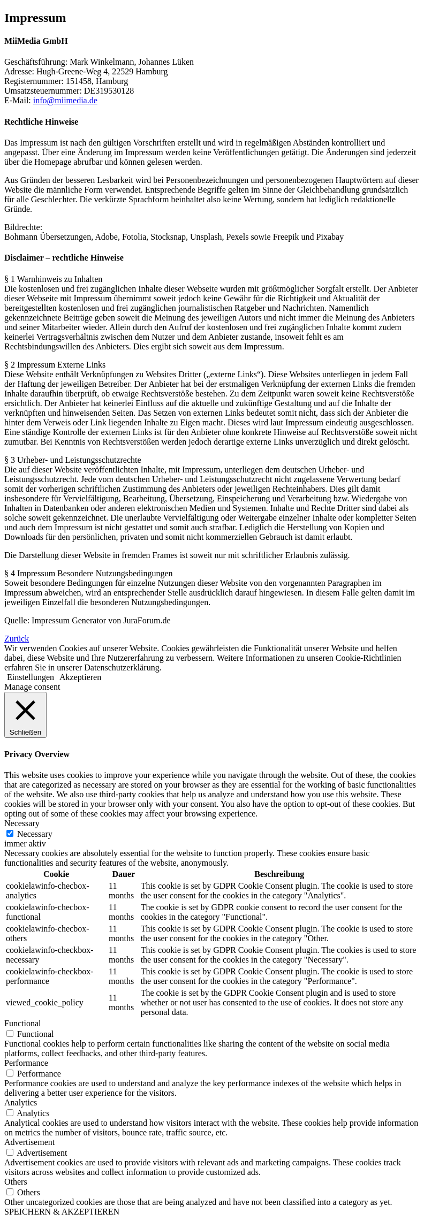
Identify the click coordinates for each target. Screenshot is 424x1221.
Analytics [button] (20, 1102)
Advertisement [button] (29, 1142)
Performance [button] (26, 1062)
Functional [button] (22, 1023)
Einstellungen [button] (30, 677)
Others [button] (15, 1181)
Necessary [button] (22, 823)
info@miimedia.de (65, 100)
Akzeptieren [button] (80, 677)
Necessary (34, 833)
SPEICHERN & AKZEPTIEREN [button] (61, 1211)
